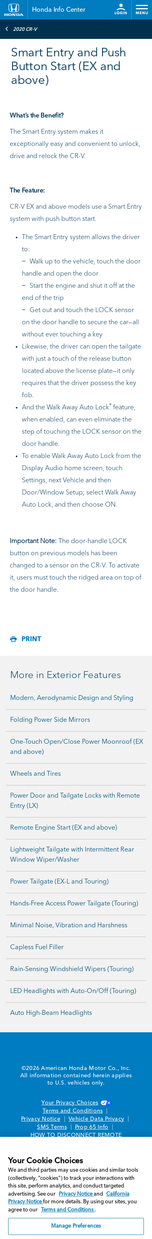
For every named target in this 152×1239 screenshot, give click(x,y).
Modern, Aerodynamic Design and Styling (71, 698)
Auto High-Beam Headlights (51, 1013)
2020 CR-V (21, 28)
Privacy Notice (40, 1119)
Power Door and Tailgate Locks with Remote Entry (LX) (75, 801)
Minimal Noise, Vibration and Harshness (68, 925)
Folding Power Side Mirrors (50, 720)
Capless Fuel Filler (37, 947)
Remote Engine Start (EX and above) (63, 828)
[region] (76, 1188)
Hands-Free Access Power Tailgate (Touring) (74, 904)
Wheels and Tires (35, 774)
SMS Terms (51, 1127)
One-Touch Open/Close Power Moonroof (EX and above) (76, 747)
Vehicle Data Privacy (96, 1119)
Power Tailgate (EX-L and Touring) (59, 882)
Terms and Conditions (73, 1111)
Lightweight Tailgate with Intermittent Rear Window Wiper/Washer (72, 855)
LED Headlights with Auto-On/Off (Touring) (73, 991)
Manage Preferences (76, 1226)
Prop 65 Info (91, 1127)
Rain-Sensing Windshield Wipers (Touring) (72, 969)
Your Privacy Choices (75, 1103)
